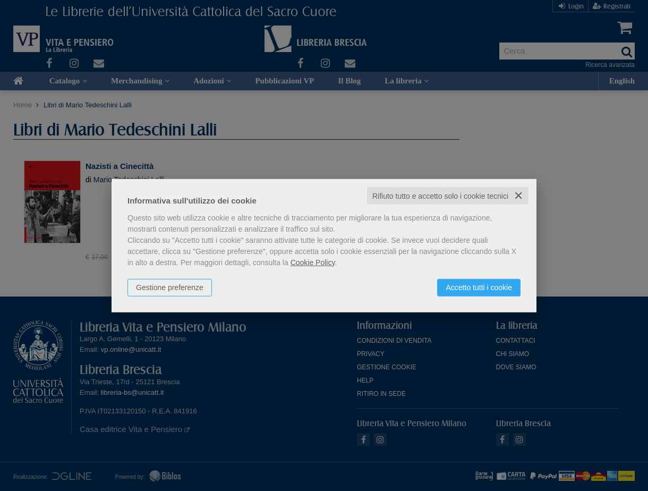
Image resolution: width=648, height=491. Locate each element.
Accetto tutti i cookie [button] (479, 287)
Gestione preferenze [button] (169, 287)
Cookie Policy (313, 262)
